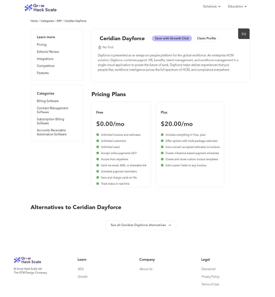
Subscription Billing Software (50, 121)
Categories (47, 21)
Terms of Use (210, 284)
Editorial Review (48, 52)
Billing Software (48, 101)
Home (34, 21)
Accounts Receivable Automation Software (51, 132)
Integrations (45, 59)
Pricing (41, 44)
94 (244, 34)
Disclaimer (208, 269)
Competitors (45, 66)
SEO (81, 269)
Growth (83, 276)
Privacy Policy (210, 276)
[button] (211, 6)
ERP (59, 21)
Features (43, 73)
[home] (40, 7)
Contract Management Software (52, 110)
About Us (146, 269)
